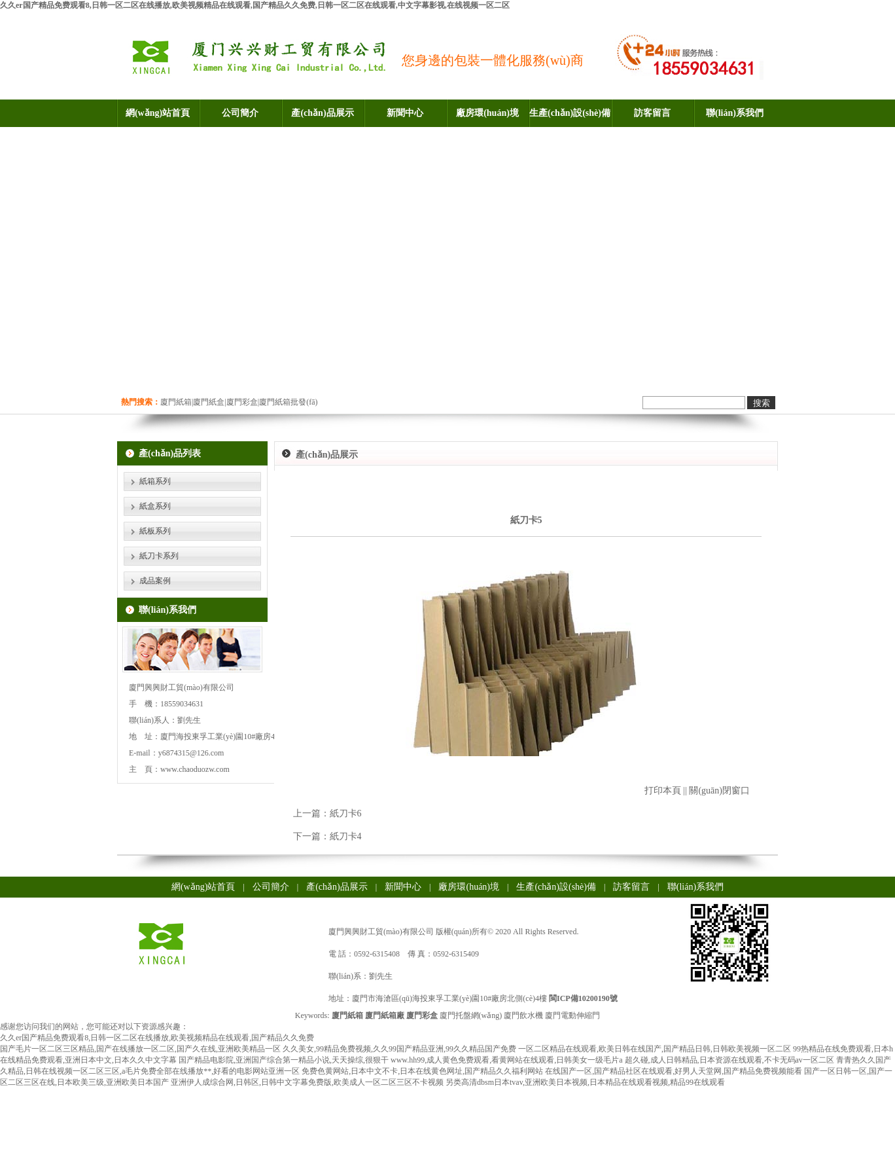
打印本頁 (662, 790)
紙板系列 (155, 531)
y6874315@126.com (191, 752)
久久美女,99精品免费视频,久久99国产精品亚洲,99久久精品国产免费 (399, 1048)
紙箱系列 (155, 481)
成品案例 (155, 580)
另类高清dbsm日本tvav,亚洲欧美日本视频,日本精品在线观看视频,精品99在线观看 (585, 1082)
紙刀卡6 (346, 813)
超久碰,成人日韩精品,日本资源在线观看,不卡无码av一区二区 (729, 1060)
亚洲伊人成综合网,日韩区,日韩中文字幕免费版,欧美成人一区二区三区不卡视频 (307, 1082)
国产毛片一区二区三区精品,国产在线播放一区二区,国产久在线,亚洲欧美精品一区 (140, 1048)
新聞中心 (405, 113)
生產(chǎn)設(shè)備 (569, 113)
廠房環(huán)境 (487, 113)
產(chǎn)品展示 (322, 113)
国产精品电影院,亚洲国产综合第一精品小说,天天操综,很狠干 (284, 1060)
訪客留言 (652, 113)
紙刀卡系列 (159, 555)
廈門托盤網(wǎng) (471, 1015)
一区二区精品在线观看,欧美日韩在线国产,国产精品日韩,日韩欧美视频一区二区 (654, 1048)
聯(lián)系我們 (734, 113)
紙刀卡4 (346, 836)
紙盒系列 (155, 506)
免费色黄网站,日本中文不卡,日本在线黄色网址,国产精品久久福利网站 (422, 1071)
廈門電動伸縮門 (572, 1015)
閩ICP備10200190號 (583, 998)
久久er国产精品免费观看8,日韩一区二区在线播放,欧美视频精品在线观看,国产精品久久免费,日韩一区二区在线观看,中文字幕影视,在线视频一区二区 (255, 5)
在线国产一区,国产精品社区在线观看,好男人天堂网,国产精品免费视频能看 (673, 1071)
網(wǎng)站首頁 (158, 113)
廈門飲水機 (523, 1015)
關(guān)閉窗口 (719, 790)
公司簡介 (240, 113)
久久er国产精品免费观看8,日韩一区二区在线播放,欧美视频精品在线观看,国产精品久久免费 (157, 1037)
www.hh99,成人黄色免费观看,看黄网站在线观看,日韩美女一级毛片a (507, 1060)
